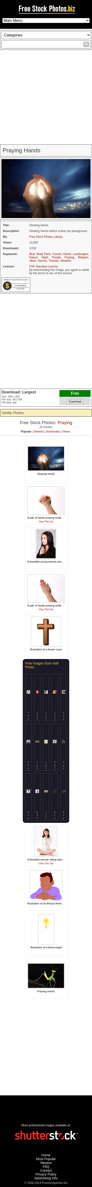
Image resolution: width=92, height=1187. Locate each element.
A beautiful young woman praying (46, 561)
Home (45, 1155)
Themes (53, 260)
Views (66, 431)
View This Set (46, 521)
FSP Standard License (43, 266)
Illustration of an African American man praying (54, 903)
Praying (69, 257)
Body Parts (44, 254)
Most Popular (46, 1159)
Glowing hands (46, 473)
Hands (67, 254)
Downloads (53, 431)
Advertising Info (46, 1178)
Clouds (56, 254)
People (56, 257)
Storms (42, 260)
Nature (33, 257)
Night (44, 257)
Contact (46, 1170)
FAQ (46, 1167)
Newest (38, 431)
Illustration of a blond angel (46, 947)
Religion (83, 257)
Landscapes (80, 254)
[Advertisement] (46, 97)
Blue (32, 254)
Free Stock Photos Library (46, 236)
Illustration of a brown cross (46, 649)
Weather (66, 260)
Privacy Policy (45, 1174)
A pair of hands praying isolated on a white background (59, 517)
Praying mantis (46, 991)
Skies (32, 260)
